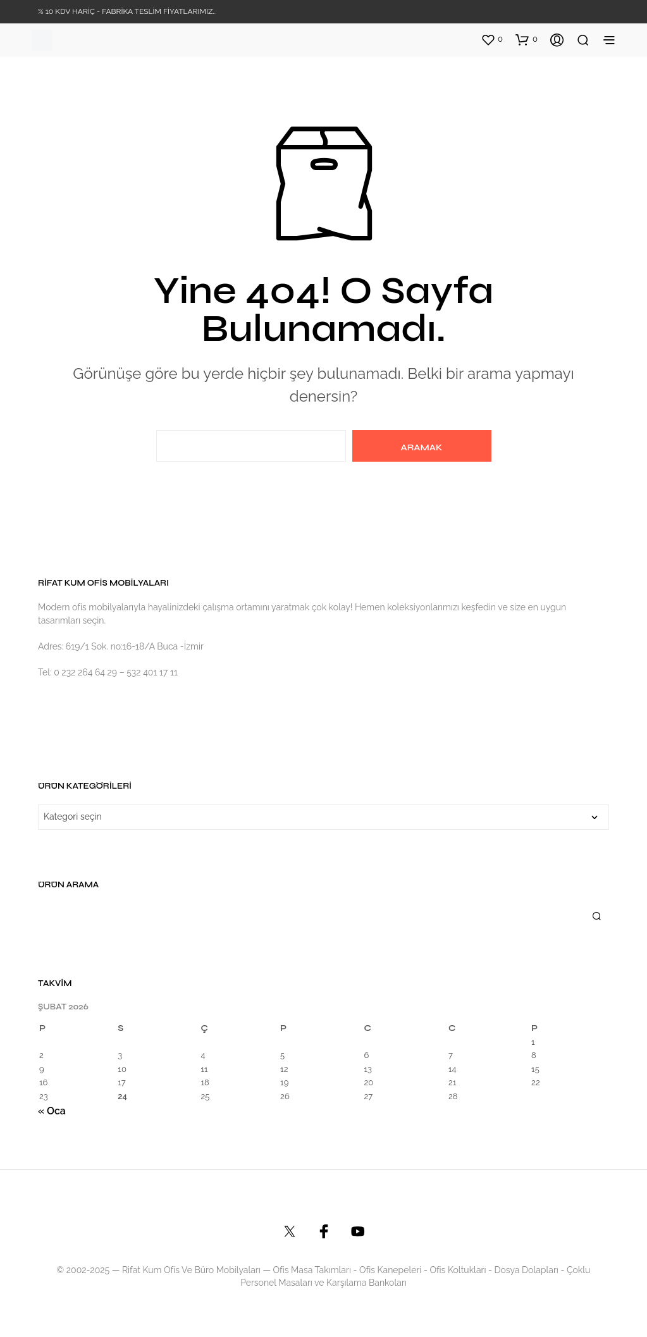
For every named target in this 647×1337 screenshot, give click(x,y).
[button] (492, 39)
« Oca (52, 1111)
